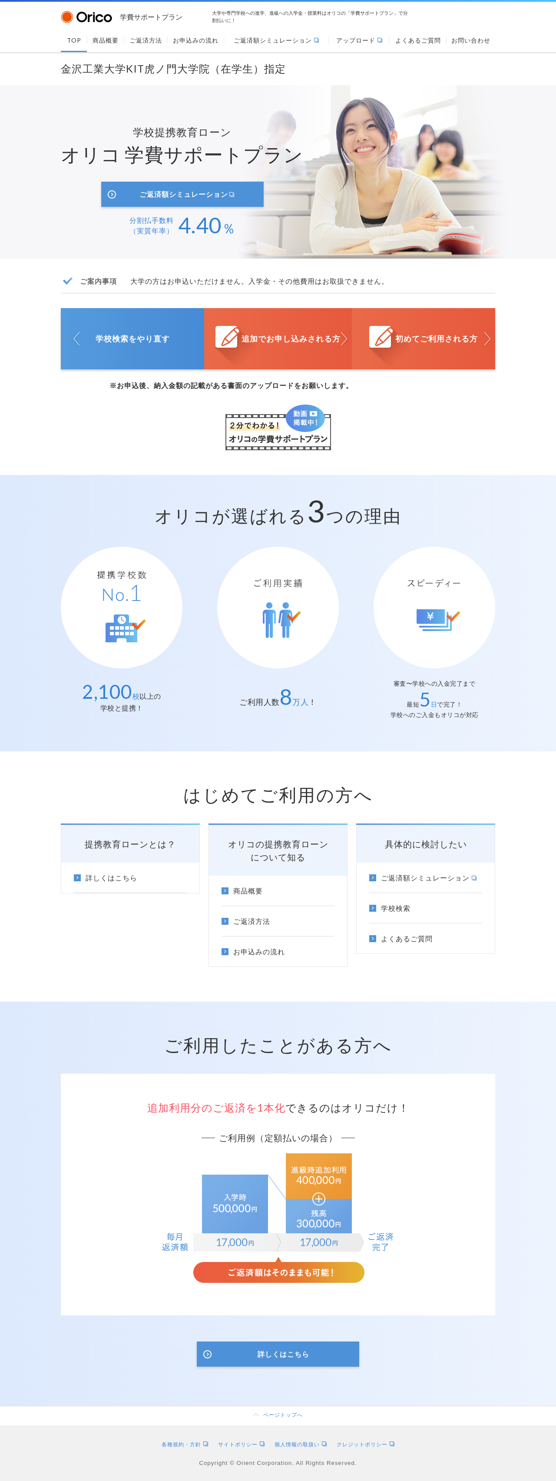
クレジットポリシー (365, 1444)
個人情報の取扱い (301, 1444)
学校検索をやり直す (133, 338)
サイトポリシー (241, 1444)
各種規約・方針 (185, 1444)
